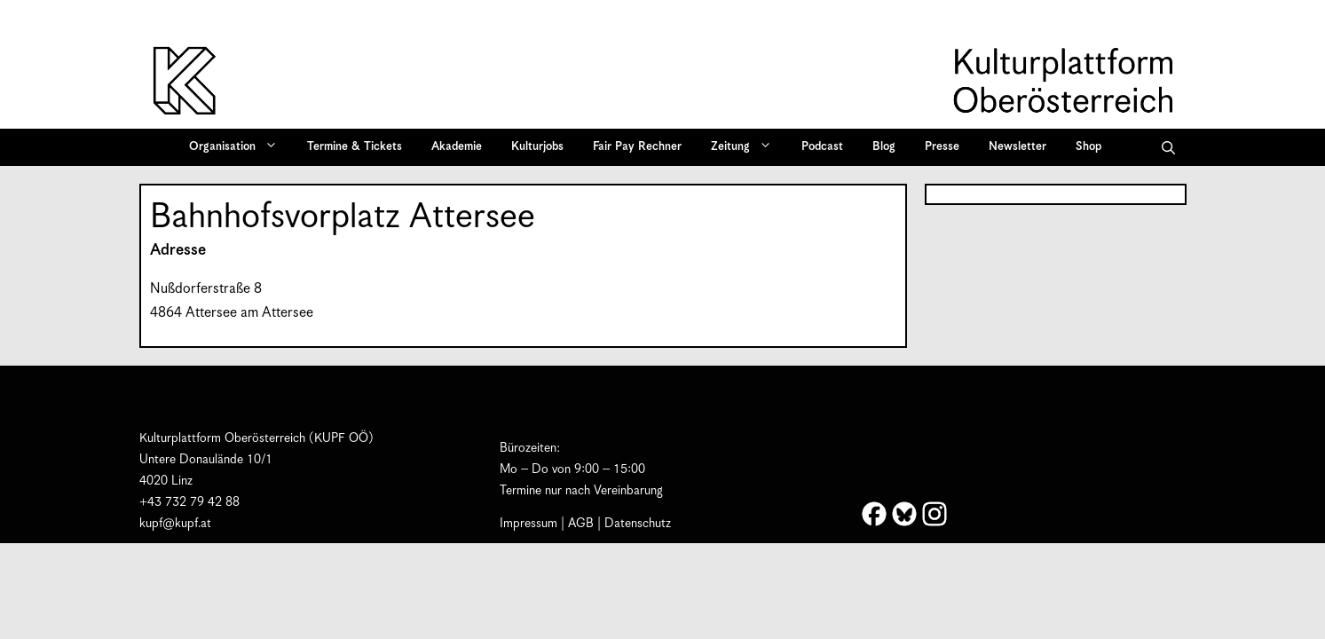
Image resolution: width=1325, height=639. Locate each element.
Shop (1088, 147)
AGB (581, 524)
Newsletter (1017, 147)
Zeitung (747, 147)
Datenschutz (637, 524)
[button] (1168, 147)
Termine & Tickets (354, 147)
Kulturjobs (537, 147)
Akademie (456, 147)
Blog (883, 147)
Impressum (528, 524)
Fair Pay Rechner (637, 147)
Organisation (239, 147)
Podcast (822, 147)
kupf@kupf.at (175, 524)
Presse (942, 147)
